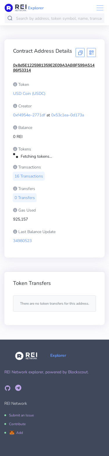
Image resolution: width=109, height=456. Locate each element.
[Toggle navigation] (98, 7)
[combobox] (59, 18)
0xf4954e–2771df (29, 115)
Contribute (17, 424)
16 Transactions (29, 176)
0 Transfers (25, 198)
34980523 (22, 241)
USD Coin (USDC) (29, 93)
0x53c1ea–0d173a (67, 115)
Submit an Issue (21, 415)
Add (19, 432)
